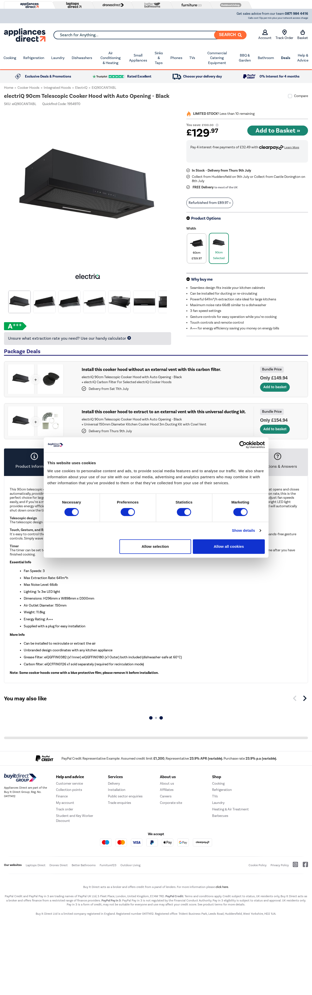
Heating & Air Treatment (230, 809)
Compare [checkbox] (301, 96)
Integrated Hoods (57, 88)
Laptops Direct (35, 865)
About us (167, 783)
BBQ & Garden (245, 58)
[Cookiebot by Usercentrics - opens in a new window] (243, 444)
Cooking (9, 58)
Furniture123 (108, 865)
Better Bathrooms (84, 865)
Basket (302, 35)
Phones (176, 58)
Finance (62, 796)
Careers (166, 796)
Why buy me (202, 279)
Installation (116, 790)
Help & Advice (303, 58)
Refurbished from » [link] (210, 203)
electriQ (81, 88)
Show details (243, 530)
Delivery (114, 783)
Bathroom (266, 58)
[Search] (230, 35)
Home (8, 88)
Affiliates (167, 790)
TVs (192, 58)
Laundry (58, 58)
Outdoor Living (130, 865)
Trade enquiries (119, 803)
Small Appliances (138, 58)
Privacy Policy (280, 865)
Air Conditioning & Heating (110, 58)
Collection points (69, 790)
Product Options (206, 218)
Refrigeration (33, 58)
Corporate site (171, 803)
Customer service (69, 783)
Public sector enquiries (125, 796)
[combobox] (150, 35)
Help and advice (70, 776)
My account (65, 803)
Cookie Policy (258, 865)
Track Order (284, 35)
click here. (222, 887)
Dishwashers (82, 58)
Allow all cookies (229, 546)
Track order (64, 809)
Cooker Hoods (28, 88)
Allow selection (155, 546)
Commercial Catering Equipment (217, 58)
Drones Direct (58, 865)
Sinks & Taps (159, 58)
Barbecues (220, 816)
